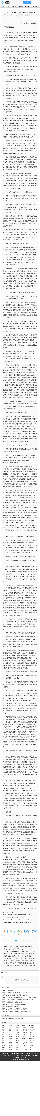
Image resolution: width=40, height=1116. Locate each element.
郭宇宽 (25, 1030)
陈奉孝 (25, 1036)
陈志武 (10, 1030)
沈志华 (10, 1032)
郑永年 (17, 1025)
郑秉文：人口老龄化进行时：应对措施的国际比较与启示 (16, 992)
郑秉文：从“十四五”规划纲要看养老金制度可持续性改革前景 (17, 999)
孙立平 (25, 1049)
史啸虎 (32, 1038)
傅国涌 (17, 1028)
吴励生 (10, 1047)
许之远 (25, 1045)
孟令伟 (25, 1041)
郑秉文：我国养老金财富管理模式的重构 (12, 1002)
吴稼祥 (17, 1045)
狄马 (17, 1038)
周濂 (31, 1034)
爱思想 (6, 2)
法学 (8, 6)
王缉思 (17, 1036)
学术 (8, 917)
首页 (2, 6)
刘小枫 (17, 1041)
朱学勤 (17, 1047)
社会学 (35, 6)
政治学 (21, 6)
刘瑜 (31, 1043)
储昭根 (10, 1045)
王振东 (10, 1038)
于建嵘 (3, 1030)
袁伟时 (25, 1038)
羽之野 (10, 1049)
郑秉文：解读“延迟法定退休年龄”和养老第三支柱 (14, 995)
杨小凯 (3, 1047)
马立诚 (32, 1030)
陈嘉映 (25, 1028)
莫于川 (3, 1049)
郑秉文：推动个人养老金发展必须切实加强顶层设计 (15, 1009)
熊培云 (3, 1041)
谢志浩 (17, 1049)
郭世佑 (32, 1036)
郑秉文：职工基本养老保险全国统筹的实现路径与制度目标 (17, 1011)
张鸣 (10, 1034)
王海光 (25, 1034)
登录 (19, 980)
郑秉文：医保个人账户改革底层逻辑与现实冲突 (14, 1004)
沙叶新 (25, 1043)
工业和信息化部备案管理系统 (20, 1059)
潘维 (24, 1047)
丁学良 (32, 1025)
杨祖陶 (3, 1032)
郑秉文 (32, 1047)
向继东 (17, 1032)
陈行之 (10, 1025)
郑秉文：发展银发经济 (7, 990)
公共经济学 (20, 917)
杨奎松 (17, 1034)
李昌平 (3, 1034)
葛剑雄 (3, 1045)
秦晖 (3, 1025)
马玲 (3, 1038)
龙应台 (25, 1025)
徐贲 (17, 1030)
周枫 (3, 1043)
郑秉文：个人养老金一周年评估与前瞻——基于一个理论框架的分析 (19, 997)
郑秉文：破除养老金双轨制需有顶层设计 (12, 1018)
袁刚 (31, 1045)
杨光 (31, 1049)
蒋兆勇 (10, 1043)
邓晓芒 (10, 1036)
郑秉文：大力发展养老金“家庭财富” (11, 1006)
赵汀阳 (25, 1032)
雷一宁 (32, 1041)
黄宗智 (32, 1028)
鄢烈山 (10, 1028)
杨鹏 (3, 1036)
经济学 (14, 6)
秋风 (10, 1041)
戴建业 (32, 1032)
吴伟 (17, 1043)
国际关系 (28, 6)
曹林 (3, 1028)
